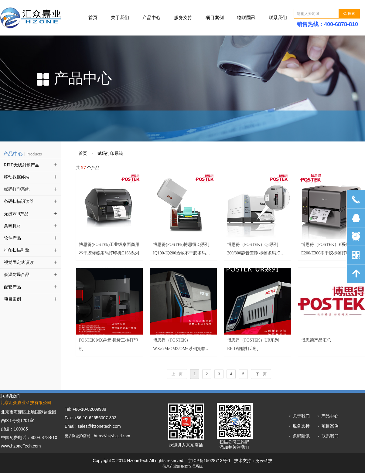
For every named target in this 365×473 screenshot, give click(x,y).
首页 (83, 153)
